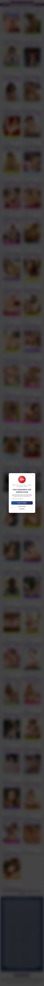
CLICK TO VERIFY (22, 503)
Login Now (22, 508)
